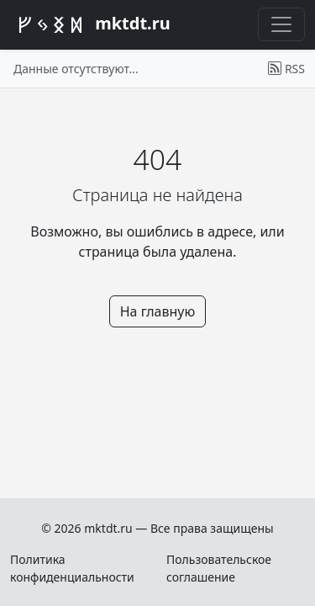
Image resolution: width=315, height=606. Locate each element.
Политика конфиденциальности (72, 568)
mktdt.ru (90, 25)
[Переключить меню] (281, 24)
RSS (286, 69)
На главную (158, 311)
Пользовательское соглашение (218, 568)
